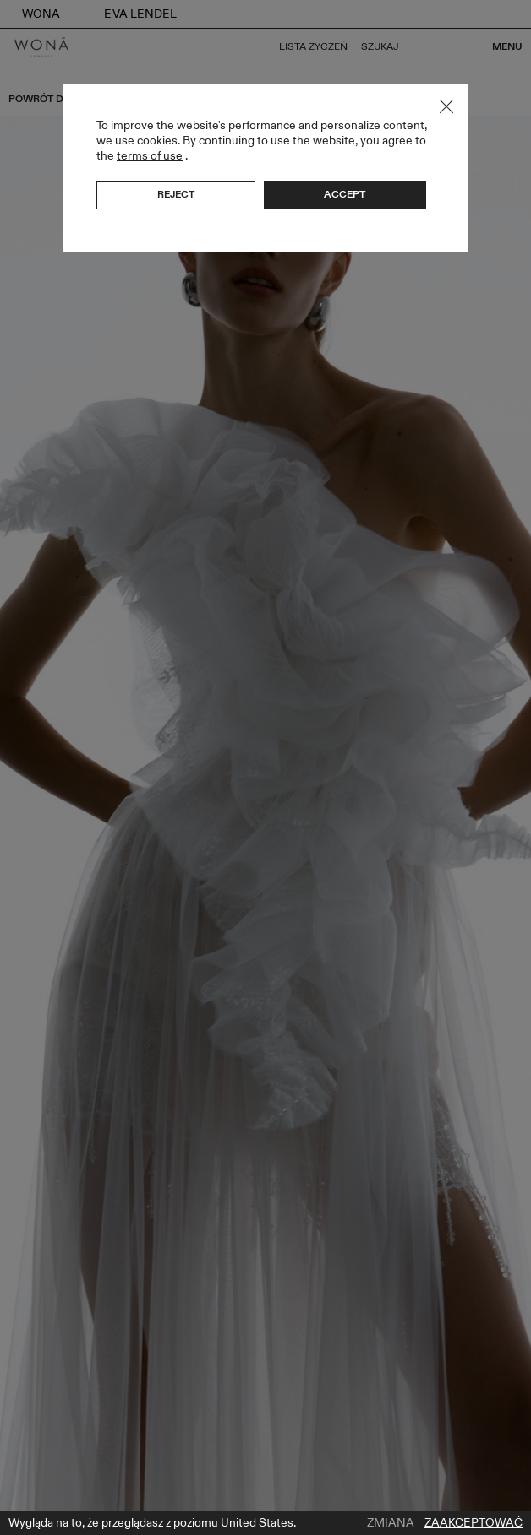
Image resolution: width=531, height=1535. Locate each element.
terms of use (150, 156)
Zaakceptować (473, 1523)
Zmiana (390, 1523)
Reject (175, 194)
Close (446, 106)
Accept (344, 194)
